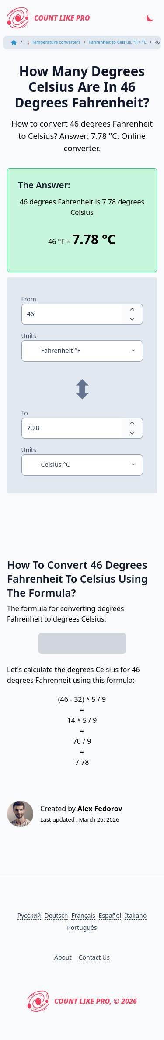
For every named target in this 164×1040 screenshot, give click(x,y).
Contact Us (94, 957)
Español (110, 915)
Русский (29, 915)
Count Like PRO (48, 18)
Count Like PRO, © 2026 (82, 1001)
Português (82, 927)
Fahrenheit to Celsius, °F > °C (117, 42)
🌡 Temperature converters (53, 42)
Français (83, 915)
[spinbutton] (71, 314)
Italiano (136, 915)
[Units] (82, 350)
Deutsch (56, 915)
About (63, 957)
